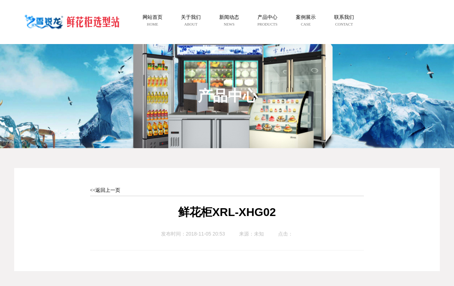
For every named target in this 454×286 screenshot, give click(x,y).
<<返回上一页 (105, 190)
